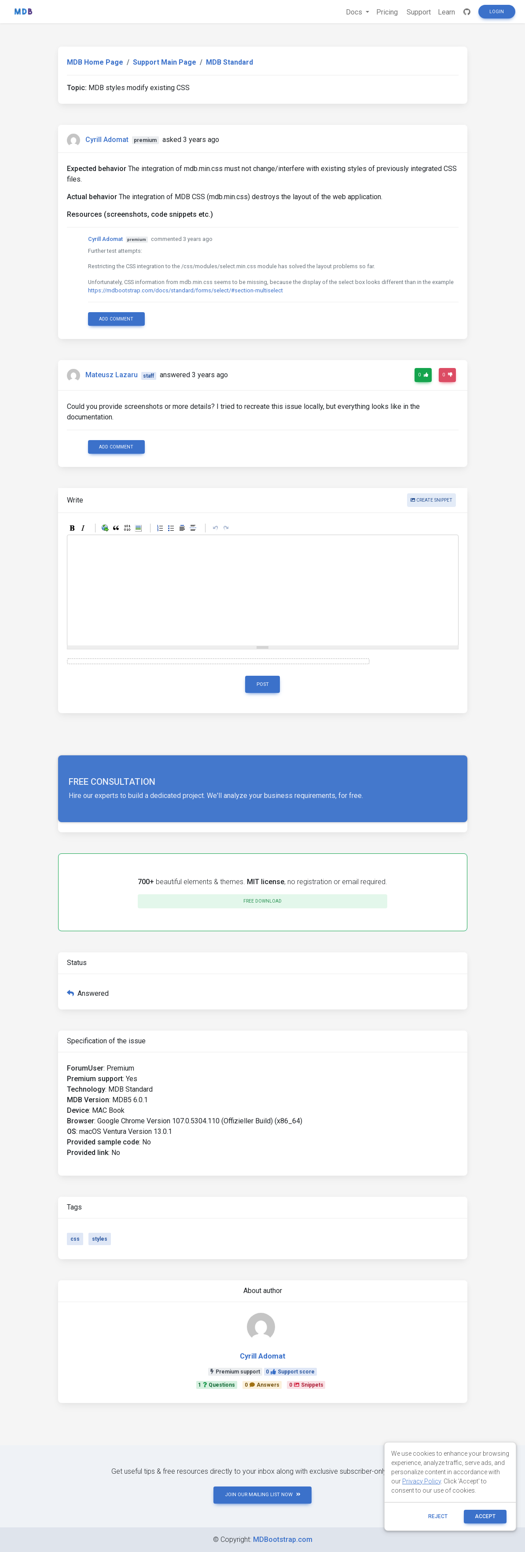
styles (99, 1239)
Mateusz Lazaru (111, 375)
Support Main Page (164, 62)
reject (438, 1516)
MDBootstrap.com (282, 1539)
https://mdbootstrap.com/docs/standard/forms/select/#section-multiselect (185, 290)
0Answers (262, 1385)
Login (496, 12)
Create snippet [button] (431, 500)
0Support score (290, 1372)
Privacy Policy (421, 1481)
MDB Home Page (95, 62)
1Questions (216, 1385)
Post (263, 684)
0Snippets (306, 1385)
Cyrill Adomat (106, 139)
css (75, 1239)
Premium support (235, 1372)
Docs (355, 12)
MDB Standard (229, 62)
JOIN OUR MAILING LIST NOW (263, 1494)
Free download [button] (262, 901)
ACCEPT (485, 1516)
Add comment (116, 319)
